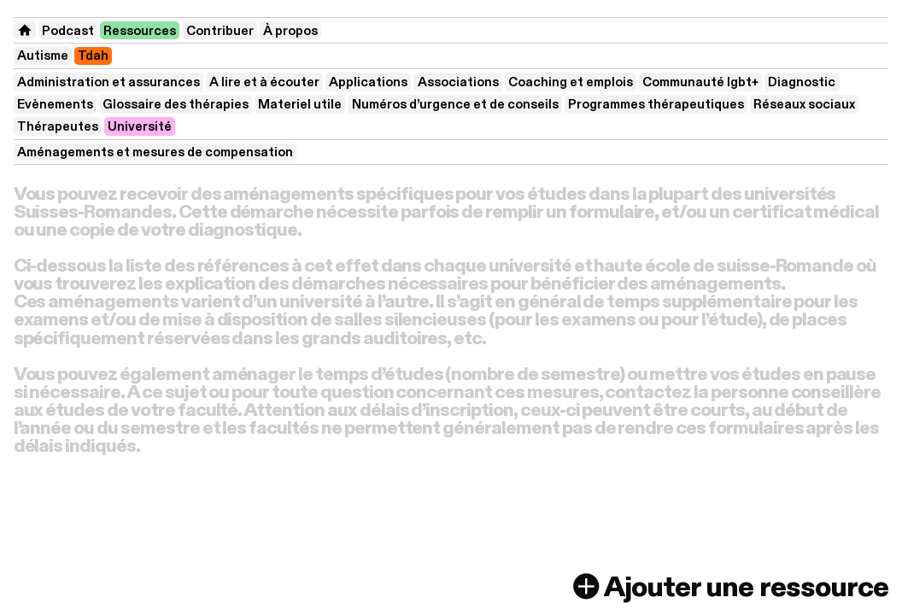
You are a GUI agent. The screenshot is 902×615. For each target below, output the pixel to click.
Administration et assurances (108, 82)
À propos (290, 30)
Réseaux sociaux (804, 104)
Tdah (93, 55)
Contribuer (220, 30)
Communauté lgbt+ (700, 82)
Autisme (42, 55)
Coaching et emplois (570, 82)
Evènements (55, 104)
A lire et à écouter (264, 82)
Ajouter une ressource (728, 587)
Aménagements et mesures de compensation (155, 152)
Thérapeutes (57, 126)
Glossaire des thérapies (175, 104)
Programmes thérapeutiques (656, 104)
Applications (368, 82)
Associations (458, 82)
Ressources (139, 30)
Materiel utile (300, 104)
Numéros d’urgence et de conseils (455, 104)
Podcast (68, 30)
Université (140, 126)
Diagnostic (801, 82)
